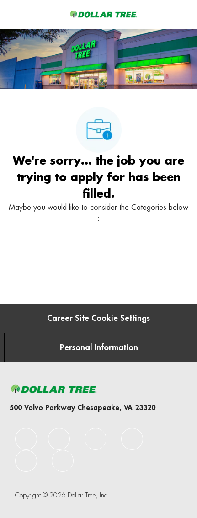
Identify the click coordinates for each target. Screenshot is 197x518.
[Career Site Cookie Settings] (98, 318)
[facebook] (26, 439)
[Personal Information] (99, 347)
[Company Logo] (103, 14)
